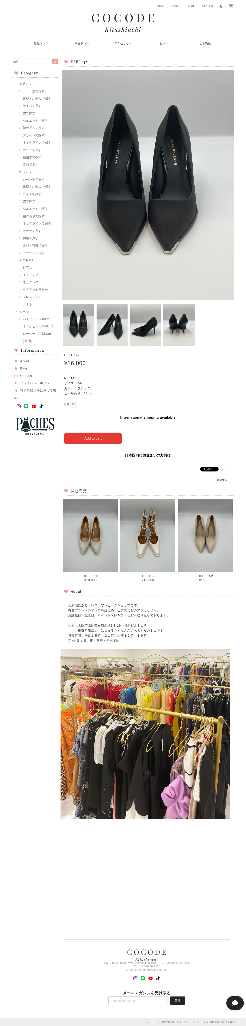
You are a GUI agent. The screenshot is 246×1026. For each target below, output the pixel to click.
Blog (191, 5)
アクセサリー (123, 43)
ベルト (27, 304)
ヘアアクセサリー (35, 289)
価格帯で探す (32, 157)
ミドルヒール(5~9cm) (38, 326)
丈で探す (29, 113)
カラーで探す (32, 150)
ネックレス (30, 282)
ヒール (164, 43)
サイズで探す (32, 106)
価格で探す (30, 238)
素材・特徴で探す (35, 245)
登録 (177, 1000)
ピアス (27, 267)
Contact (207, 5)
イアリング (30, 275)
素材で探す (30, 164)
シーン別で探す (34, 91)
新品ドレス (41, 43)
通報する (222, 479)
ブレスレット (32, 297)
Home (159, 5)
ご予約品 (205, 43)
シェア (225, 469)
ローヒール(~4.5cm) (37, 333)
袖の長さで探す (34, 128)
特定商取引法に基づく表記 (219, 1021)
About (176, 5)
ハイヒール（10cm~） (38, 319)
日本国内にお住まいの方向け (148, 455)
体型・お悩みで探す (37, 98)
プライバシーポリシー (36, 383)
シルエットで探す (35, 120)
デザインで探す (34, 135)
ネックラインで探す (37, 142)
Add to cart (93, 438)
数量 (66, 404)
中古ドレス (82, 43)
